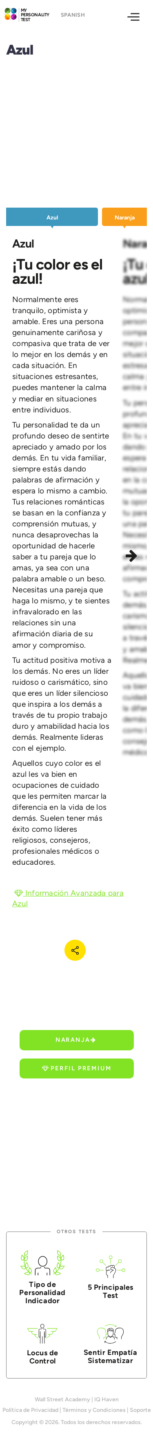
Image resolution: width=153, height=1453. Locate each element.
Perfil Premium (76, 1068)
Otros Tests (76, 1231)
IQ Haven (106, 1399)
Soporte (140, 1410)
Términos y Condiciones (94, 1410)
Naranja (76, 1040)
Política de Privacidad (30, 1410)
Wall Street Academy (62, 1399)
